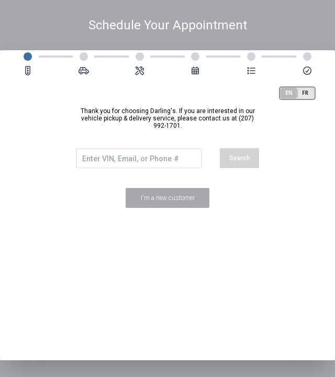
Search (239, 158)
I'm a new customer (168, 198)
